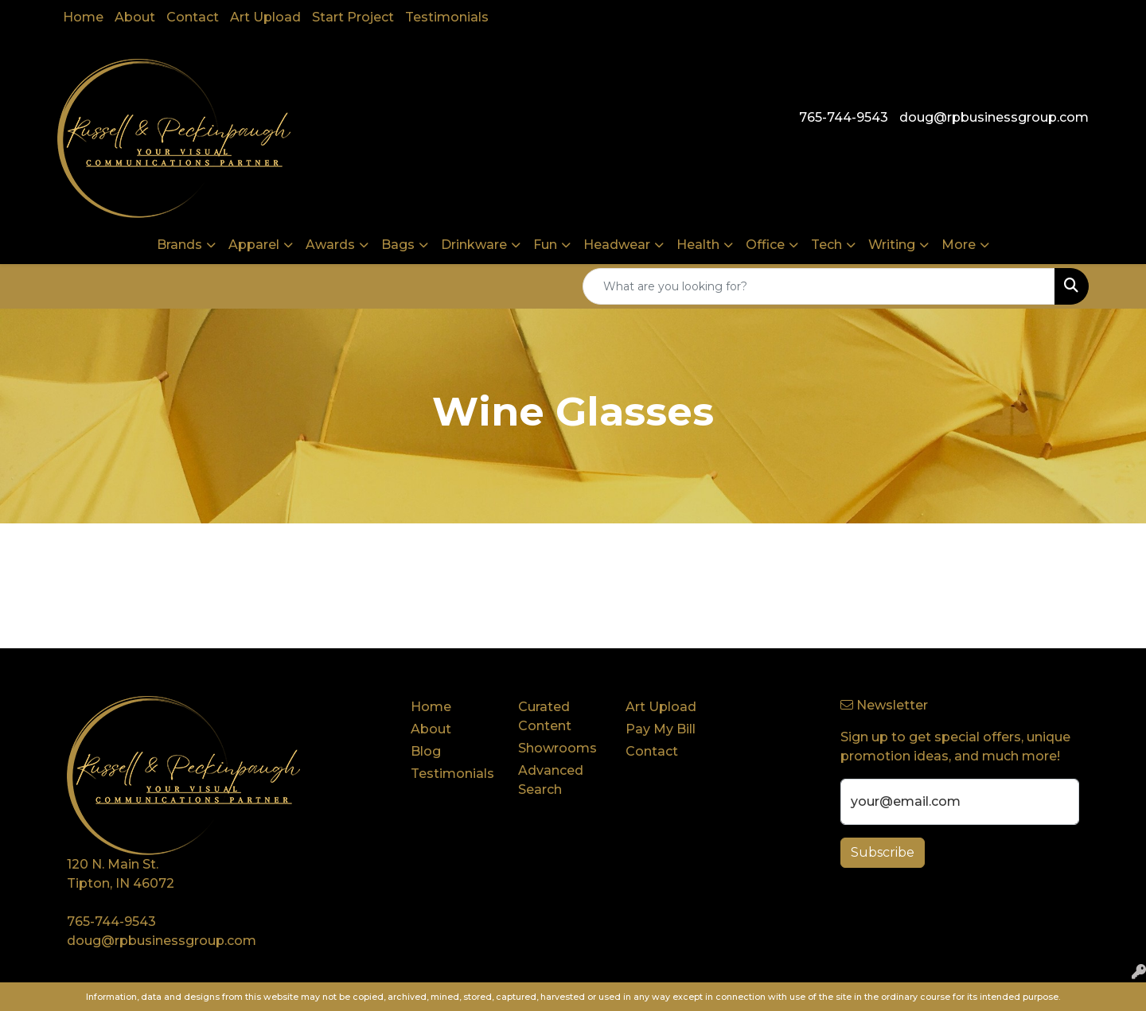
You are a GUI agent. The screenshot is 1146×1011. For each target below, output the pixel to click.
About (135, 17)
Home (83, 17)
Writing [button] (891, 244)
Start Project (353, 17)
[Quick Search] (819, 286)
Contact (192, 17)
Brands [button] (179, 244)
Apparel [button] (253, 244)
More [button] (958, 244)
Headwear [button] (616, 244)
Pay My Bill (661, 729)
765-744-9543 (843, 117)
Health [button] (697, 244)
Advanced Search (550, 780)
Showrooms (557, 748)
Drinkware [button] (474, 244)
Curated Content (544, 716)
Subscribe (882, 852)
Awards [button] (330, 244)
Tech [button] (826, 244)
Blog (426, 751)
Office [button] (765, 244)
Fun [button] (545, 244)
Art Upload (265, 17)
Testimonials (447, 17)
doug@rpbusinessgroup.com (994, 117)
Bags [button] (398, 244)
